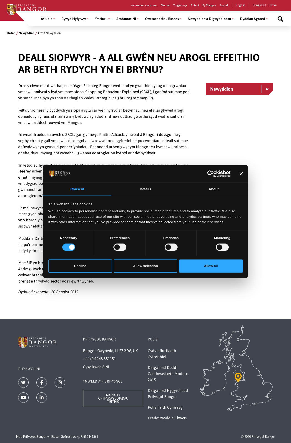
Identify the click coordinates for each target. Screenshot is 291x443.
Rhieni (195, 5)
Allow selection (145, 266)
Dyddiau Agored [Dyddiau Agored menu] (252, 19)
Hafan (11, 33)
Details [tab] (145, 189)
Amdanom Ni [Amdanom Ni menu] (126, 19)
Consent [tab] (77, 189)
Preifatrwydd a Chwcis (167, 418)
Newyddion (27, 33)
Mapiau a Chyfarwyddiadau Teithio (113, 398)
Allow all (211, 266)
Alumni (165, 5)
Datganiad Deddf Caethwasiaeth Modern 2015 (168, 373)
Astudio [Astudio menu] (47, 19)
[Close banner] (241, 173)
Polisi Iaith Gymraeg (165, 407)
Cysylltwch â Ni (96, 367)
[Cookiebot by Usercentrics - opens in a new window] (211, 173)
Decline (80, 266)
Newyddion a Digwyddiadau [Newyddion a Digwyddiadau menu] (209, 19)
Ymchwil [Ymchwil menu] (101, 19)
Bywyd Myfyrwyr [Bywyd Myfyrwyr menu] (74, 19)
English (240, 5)
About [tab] (214, 189)
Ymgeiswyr (180, 5)
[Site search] (280, 18)
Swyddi (224, 5)
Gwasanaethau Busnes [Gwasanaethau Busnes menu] (162, 19)
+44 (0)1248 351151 (99, 358)
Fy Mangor (209, 5)
